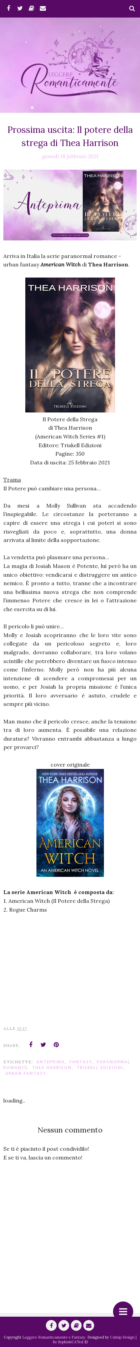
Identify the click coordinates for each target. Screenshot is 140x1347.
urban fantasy (25, 1073)
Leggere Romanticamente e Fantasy (53, 1337)
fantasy (80, 1062)
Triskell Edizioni (100, 1067)
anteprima (50, 1062)
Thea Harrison (52, 1067)
